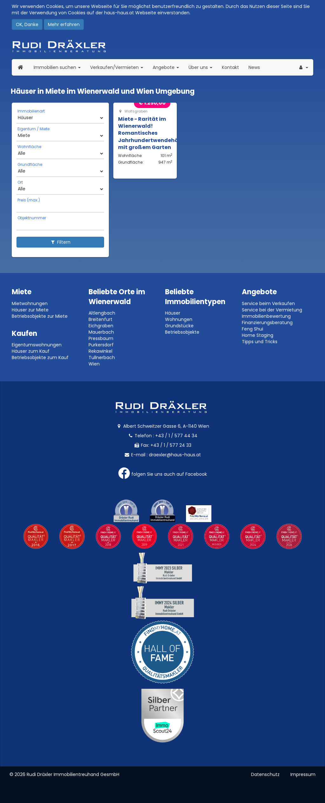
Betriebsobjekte (182, 332)
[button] (303, 67)
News (254, 67)
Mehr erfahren (64, 24)
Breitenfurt (100, 319)
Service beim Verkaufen (268, 303)
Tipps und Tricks (259, 341)
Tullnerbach (102, 357)
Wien (94, 364)
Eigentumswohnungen (37, 345)
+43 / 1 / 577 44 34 (176, 435)
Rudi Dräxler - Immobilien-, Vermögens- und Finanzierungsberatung (162, 46)
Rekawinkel (100, 351)
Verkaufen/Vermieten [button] (119, 67)
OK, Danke (27, 24)
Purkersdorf (101, 345)
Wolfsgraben (133, 111)
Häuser (172, 313)
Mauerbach (101, 332)
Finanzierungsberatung (267, 322)
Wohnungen (178, 319)
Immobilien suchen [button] (59, 67)
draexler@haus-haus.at (175, 455)
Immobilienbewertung (266, 316)
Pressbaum (101, 338)
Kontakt (230, 67)
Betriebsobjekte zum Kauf (40, 357)
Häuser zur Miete (30, 310)
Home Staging (257, 335)
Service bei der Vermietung (272, 310)
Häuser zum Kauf (31, 351)
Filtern (60, 242)
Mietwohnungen (30, 303)
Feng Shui (252, 329)
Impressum (302, 774)
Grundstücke (179, 326)
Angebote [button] (166, 67)
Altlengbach (102, 313)
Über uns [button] (203, 67)
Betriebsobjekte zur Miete (40, 316)
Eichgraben (101, 326)
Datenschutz (265, 774)
